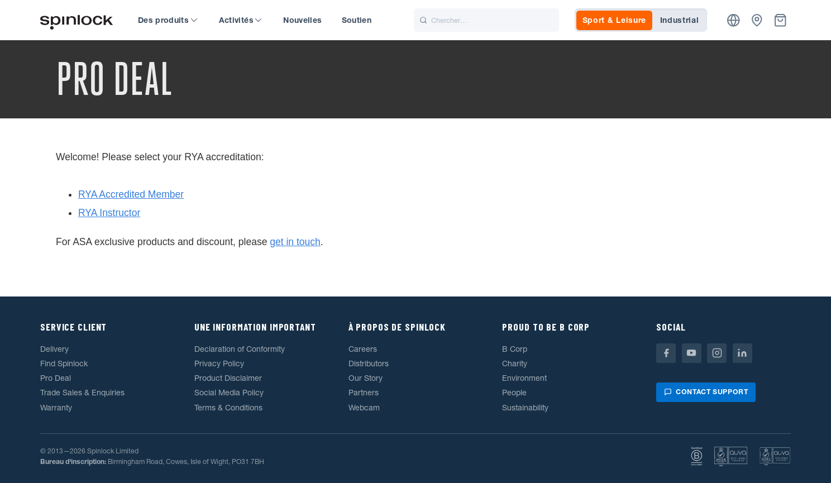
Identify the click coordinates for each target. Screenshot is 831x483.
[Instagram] (717, 353)
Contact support (706, 392)
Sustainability (525, 408)
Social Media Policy (229, 393)
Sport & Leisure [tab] (614, 20)
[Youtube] (691, 353)
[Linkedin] (742, 353)
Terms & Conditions (228, 408)
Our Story (365, 378)
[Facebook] (666, 353)
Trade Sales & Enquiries (82, 393)
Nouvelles (302, 20)
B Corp (514, 349)
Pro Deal (55, 378)
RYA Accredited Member (131, 194)
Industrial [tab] (679, 20)
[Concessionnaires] (757, 20)
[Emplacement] (733, 20)
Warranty (56, 408)
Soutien (356, 20)
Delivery (54, 349)
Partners (363, 393)
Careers (362, 349)
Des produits (167, 20)
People (514, 393)
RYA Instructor (109, 212)
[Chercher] (486, 20)
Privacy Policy (219, 363)
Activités (240, 20)
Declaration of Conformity (239, 349)
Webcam (364, 408)
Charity (514, 363)
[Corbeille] (780, 20)
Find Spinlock (64, 363)
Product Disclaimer (228, 378)
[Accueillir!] (76, 20)
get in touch (295, 241)
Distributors (368, 363)
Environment (524, 378)
